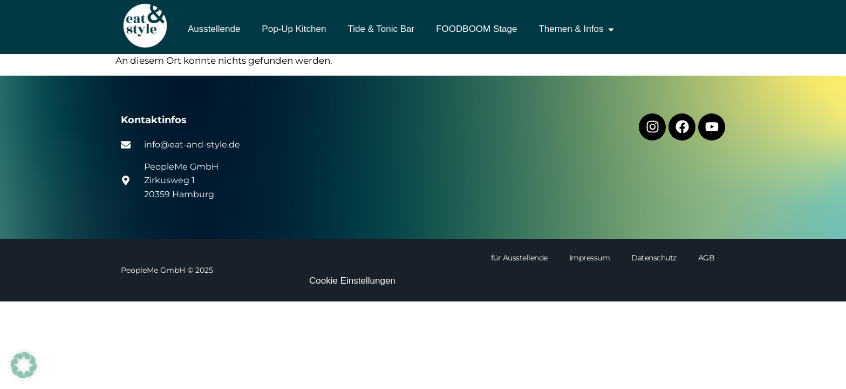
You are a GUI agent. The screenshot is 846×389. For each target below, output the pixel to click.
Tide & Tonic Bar (380, 29)
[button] (23, 365)
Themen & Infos (577, 29)
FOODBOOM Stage (476, 29)
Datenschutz (654, 258)
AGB (706, 258)
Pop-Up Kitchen (294, 29)
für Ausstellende (519, 258)
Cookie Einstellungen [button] (352, 281)
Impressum (589, 258)
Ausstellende (214, 29)
